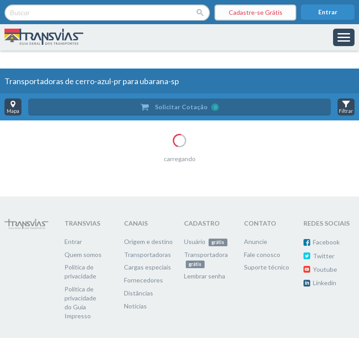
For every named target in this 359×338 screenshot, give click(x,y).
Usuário (205, 241)
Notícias (135, 306)
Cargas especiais (147, 267)
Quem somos (83, 254)
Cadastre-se (255, 12)
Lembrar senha (204, 276)
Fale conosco (262, 254)
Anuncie (255, 241)
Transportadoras (147, 254)
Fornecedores (143, 280)
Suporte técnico (266, 267)
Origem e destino (148, 241)
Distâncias (138, 293)
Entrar (328, 12)
